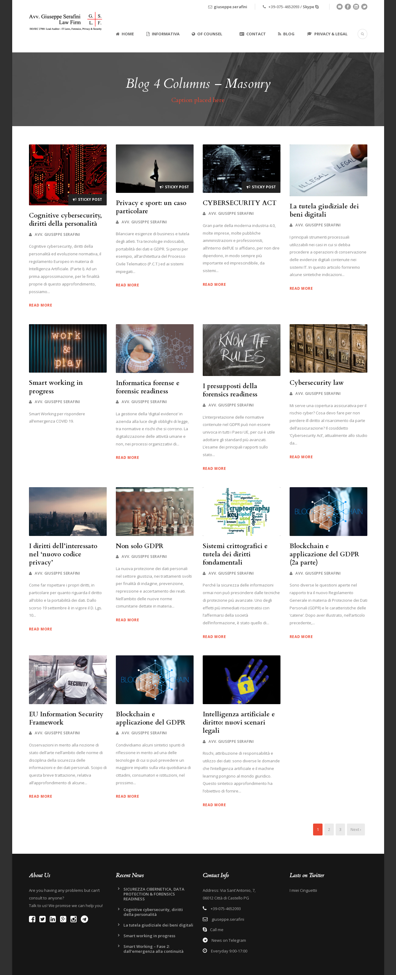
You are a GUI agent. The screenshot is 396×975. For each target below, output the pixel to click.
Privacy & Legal (327, 34)
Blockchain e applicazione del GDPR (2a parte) (324, 554)
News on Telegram (228, 940)
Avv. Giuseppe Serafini (57, 234)
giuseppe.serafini (230, 6)
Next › (356, 829)
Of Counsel (207, 34)
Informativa (163, 34)
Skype (308, 6)
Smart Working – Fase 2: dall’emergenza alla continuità (153, 949)
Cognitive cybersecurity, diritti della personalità (65, 219)
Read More (40, 305)
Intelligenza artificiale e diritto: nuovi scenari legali (239, 723)
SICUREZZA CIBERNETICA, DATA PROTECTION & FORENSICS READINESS (153, 894)
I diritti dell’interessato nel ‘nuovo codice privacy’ (63, 554)
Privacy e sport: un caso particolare (151, 207)
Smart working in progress (56, 386)
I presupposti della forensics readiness (230, 390)
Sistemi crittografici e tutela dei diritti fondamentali (235, 554)
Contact (253, 34)
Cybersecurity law (317, 382)
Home (125, 34)
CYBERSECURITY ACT (239, 203)
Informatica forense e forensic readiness (148, 387)
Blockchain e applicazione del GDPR (150, 718)
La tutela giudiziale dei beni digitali (324, 210)
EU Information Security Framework (66, 718)
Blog (286, 34)
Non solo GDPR (139, 546)
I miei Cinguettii (303, 890)
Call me (216, 929)
